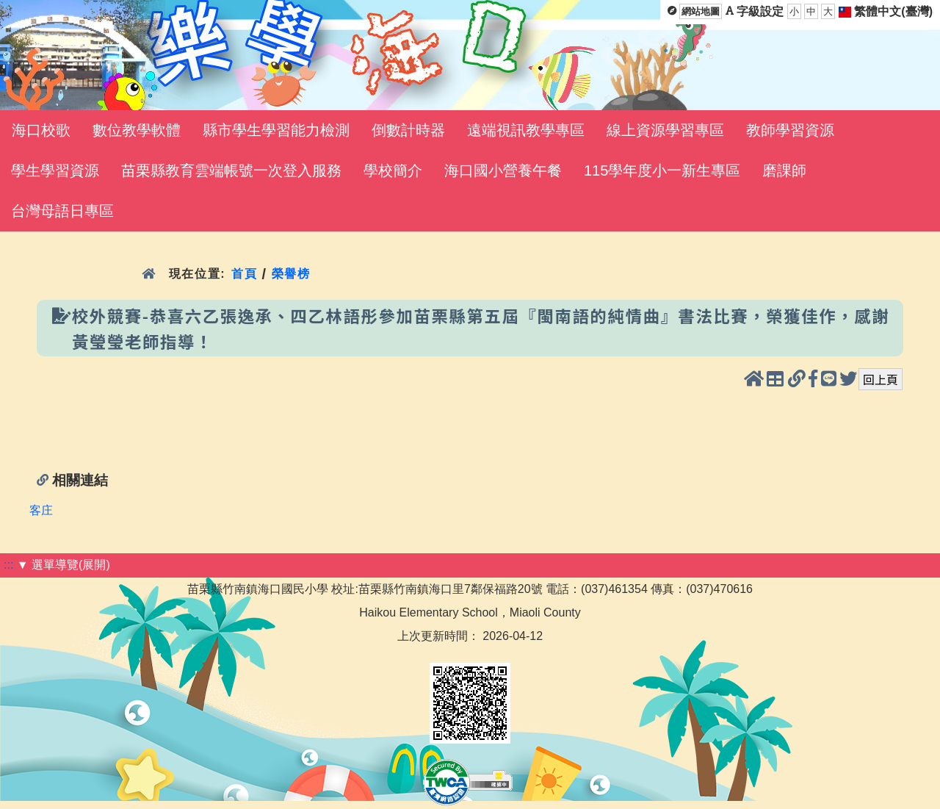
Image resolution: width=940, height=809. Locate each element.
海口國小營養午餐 (503, 170)
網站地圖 (701, 11)
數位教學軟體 (137, 130)
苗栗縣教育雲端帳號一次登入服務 (231, 170)
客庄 (41, 510)
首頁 (244, 273)
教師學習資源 (790, 130)
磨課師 (784, 170)
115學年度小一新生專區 (662, 170)
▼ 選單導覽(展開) (63, 564)
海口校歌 (41, 130)
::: (8, 564)
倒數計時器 (408, 130)
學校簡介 (393, 170)
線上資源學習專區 (665, 130)
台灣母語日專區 (62, 211)
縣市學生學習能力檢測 (276, 130)
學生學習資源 (55, 170)
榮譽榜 (291, 273)
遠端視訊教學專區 (526, 130)
